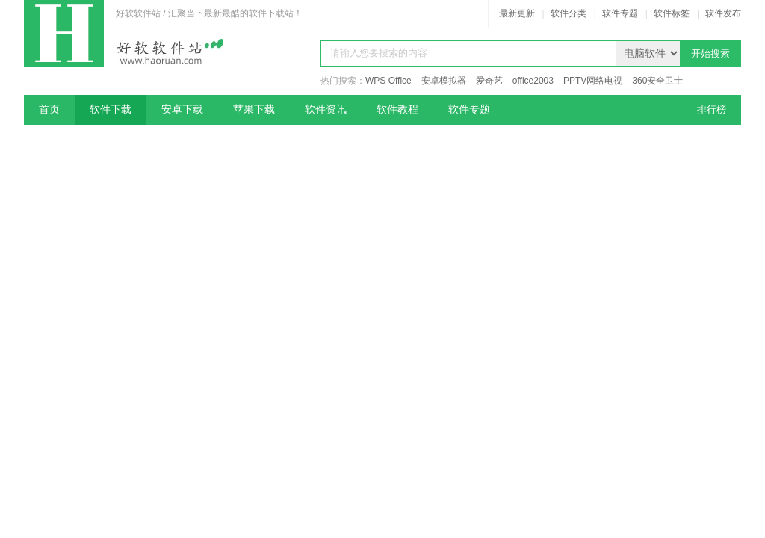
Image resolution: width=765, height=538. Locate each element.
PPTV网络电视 (592, 80)
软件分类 (568, 13)
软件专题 (620, 13)
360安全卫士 (657, 80)
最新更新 (517, 13)
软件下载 (110, 109)
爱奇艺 (489, 80)
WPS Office (388, 80)
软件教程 (397, 109)
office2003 (533, 80)
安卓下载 (182, 109)
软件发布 (723, 13)
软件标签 (672, 13)
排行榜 (711, 109)
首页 (49, 109)
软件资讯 (326, 109)
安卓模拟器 (443, 80)
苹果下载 (254, 109)
